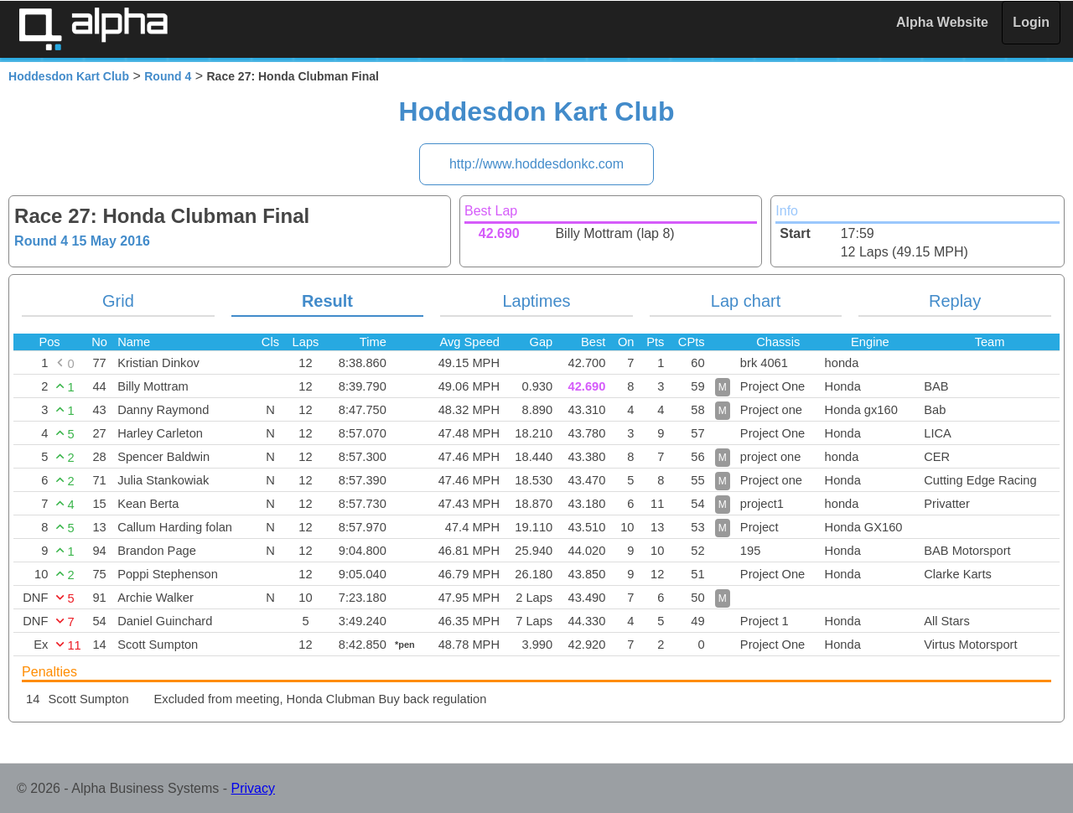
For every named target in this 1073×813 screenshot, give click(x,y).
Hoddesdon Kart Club (68, 76)
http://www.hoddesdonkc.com (536, 164)
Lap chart (745, 301)
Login (1031, 22)
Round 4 (167, 76)
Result (327, 301)
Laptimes (536, 301)
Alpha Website (942, 22)
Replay (955, 301)
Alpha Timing (93, 29)
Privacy (253, 788)
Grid (118, 301)
